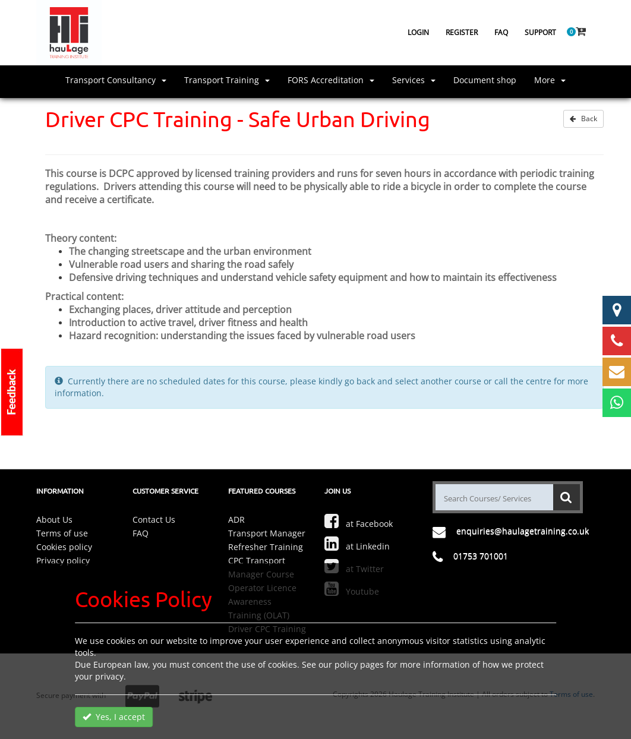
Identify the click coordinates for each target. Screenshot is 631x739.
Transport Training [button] (227, 80)
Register (462, 32)
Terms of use (62, 533)
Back (583, 118)
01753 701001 (480, 555)
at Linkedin (357, 543)
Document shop (484, 80)
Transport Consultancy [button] (115, 80)
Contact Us (153, 519)
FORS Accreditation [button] (331, 80)
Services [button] (414, 80)
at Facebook (358, 521)
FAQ (501, 32)
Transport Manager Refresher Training (266, 540)
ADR (236, 519)
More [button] (550, 80)
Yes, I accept (114, 716)
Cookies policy (64, 546)
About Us (54, 519)
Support (540, 32)
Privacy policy (63, 560)
